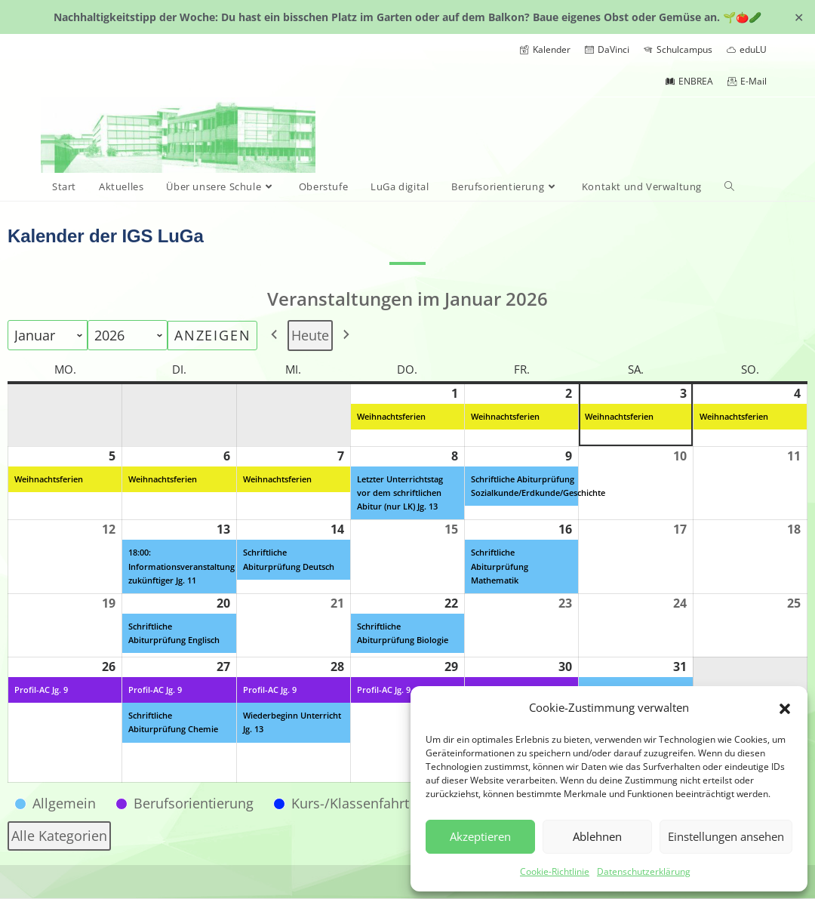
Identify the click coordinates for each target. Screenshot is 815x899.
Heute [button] (310, 335)
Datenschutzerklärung (643, 871)
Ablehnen (597, 836)
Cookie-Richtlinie (554, 871)
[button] (784, 707)
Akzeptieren (480, 836)
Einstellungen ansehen (726, 836)
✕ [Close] (799, 16)
